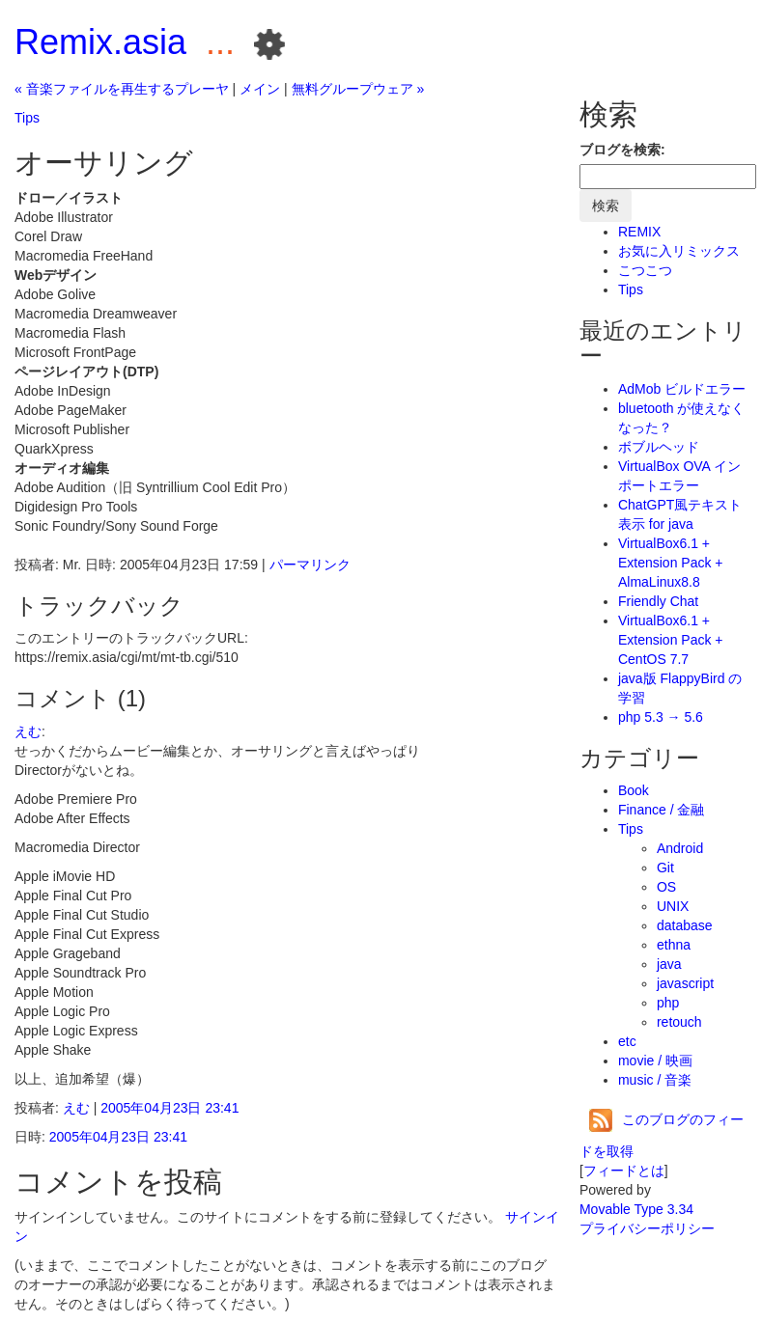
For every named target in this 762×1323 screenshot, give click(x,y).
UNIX (673, 906)
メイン (260, 88)
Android (680, 848)
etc (627, 1041)
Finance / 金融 (661, 809)
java (669, 964)
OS (666, 887)
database (685, 925)
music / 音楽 (654, 1080)
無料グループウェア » (358, 88)
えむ (28, 731)
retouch (679, 1022)
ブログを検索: (622, 149)
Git (665, 867)
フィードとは (623, 1170)
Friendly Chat (658, 601)
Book (633, 790)
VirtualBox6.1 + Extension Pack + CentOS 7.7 (670, 640)
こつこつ (645, 270)
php (668, 1002)
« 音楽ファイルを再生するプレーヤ (121, 88)
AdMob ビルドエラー (682, 389)
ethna (674, 944)
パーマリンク (310, 564)
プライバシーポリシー (647, 1228)
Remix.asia (100, 42)
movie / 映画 (655, 1060)
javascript (685, 983)
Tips (27, 117)
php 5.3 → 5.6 (660, 717)
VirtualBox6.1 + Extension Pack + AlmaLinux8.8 (670, 563)
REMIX (639, 231)
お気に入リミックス (679, 251)
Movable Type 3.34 (636, 1209)
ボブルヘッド (658, 447)
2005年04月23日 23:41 (169, 1108)
